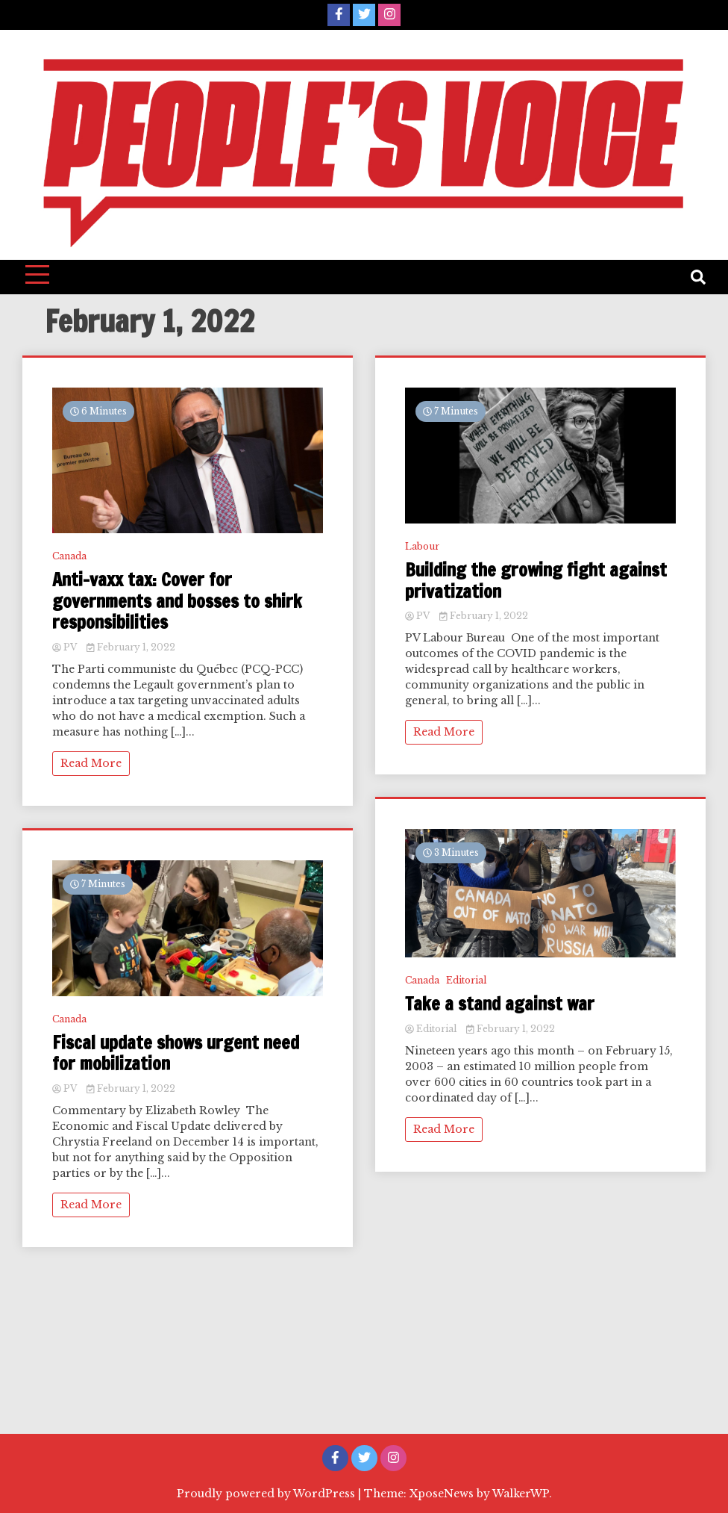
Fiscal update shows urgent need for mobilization (175, 1053)
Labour (422, 546)
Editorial (466, 980)
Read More (91, 763)
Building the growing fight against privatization (536, 581)
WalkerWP (520, 1493)
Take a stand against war (499, 1004)
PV (65, 647)
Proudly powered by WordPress (267, 1493)
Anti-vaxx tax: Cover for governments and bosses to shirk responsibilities (177, 601)
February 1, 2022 (131, 647)
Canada (69, 556)
